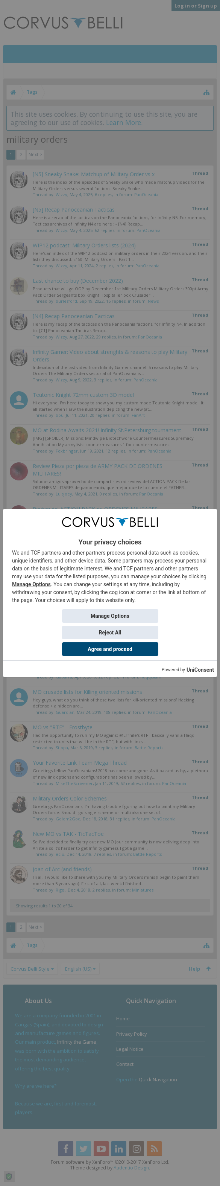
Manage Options (31, 584)
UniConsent (200, 670)
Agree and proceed (110, 649)
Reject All (110, 633)
